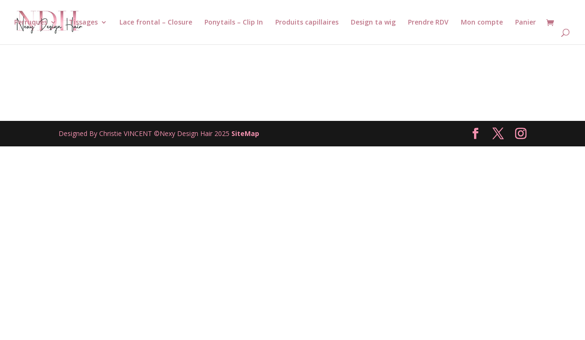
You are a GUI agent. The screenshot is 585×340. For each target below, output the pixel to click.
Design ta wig (373, 22)
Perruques (30, 22)
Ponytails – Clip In (233, 22)
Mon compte (482, 22)
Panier (525, 22)
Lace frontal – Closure (155, 22)
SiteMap (245, 133)
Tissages (83, 22)
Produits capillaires (307, 22)
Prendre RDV (428, 22)
